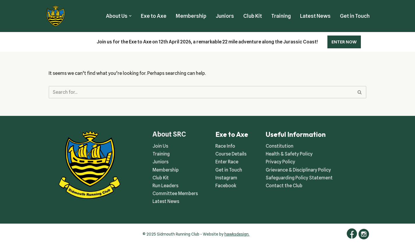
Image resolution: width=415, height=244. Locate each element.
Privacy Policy (280, 162)
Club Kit (252, 16)
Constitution (279, 146)
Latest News (315, 16)
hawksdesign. (236, 234)
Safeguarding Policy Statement (299, 178)
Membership (191, 16)
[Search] (201, 92)
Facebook (225, 185)
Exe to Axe (153, 16)
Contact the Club (284, 185)
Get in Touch (355, 16)
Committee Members (175, 193)
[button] (130, 16)
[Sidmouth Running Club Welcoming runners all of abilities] (55, 16)
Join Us (160, 146)
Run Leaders (165, 185)
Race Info (225, 146)
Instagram (226, 178)
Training (281, 16)
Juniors (225, 16)
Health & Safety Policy (289, 154)
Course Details (230, 154)
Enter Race (226, 162)
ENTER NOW (344, 42)
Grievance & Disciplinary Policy (298, 170)
